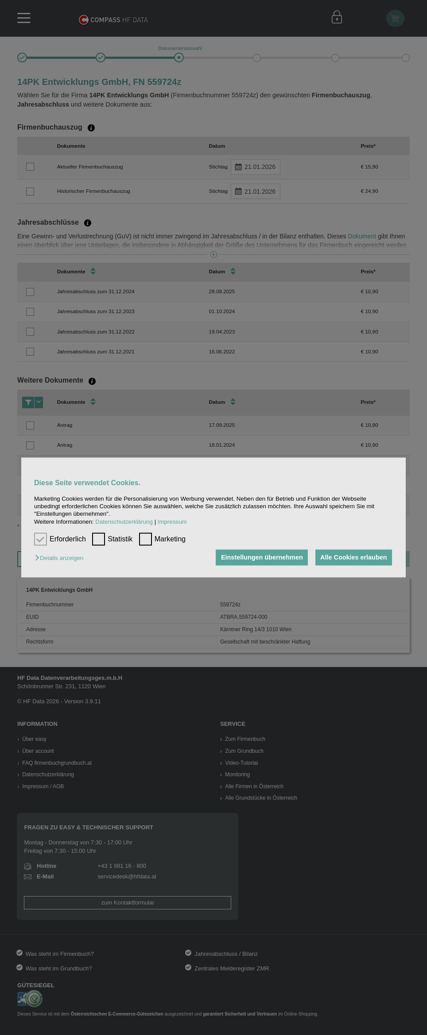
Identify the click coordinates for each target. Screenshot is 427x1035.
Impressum (172, 521)
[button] (61, 558)
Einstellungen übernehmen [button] (262, 557)
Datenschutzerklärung (124, 521)
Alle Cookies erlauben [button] (353, 557)
